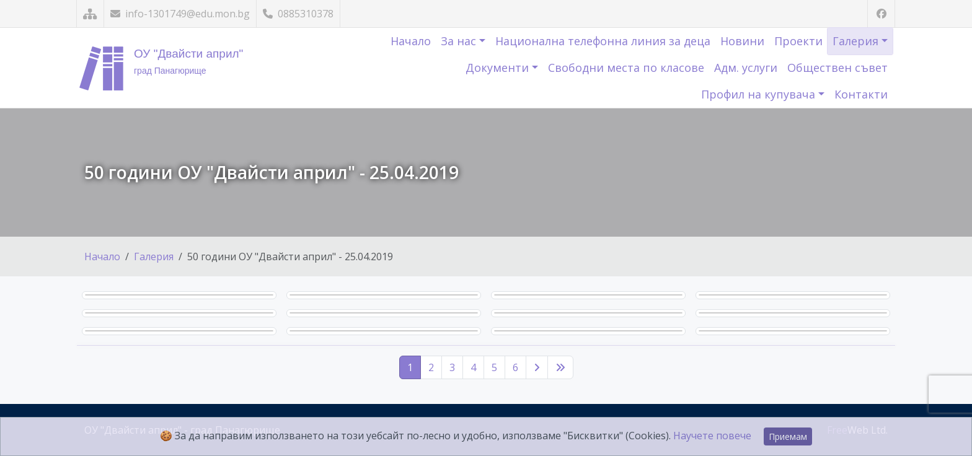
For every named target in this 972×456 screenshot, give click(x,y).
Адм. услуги (745, 67)
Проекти (798, 40)
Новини (742, 40)
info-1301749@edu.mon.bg (180, 13)
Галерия (857, 40)
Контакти (861, 94)
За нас (460, 40)
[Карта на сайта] (90, 14)
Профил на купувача (759, 94)
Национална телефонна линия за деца (602, 40)
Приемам (788, 436)
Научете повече (712, 435)
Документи (499, 67)
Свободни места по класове (626, 67)
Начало (411, 40)
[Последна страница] (560, 367)
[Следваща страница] (537, 367)
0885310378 (298, 13)
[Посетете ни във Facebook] (881, 14)
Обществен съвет (837, 67)
